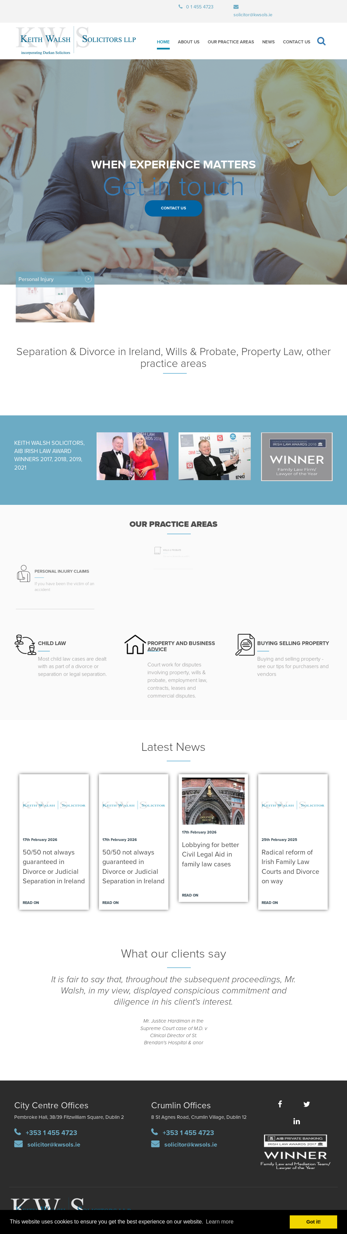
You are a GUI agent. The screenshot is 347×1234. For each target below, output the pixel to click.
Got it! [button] (313, 1222)
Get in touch (173, 186)
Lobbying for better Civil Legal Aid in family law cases (210, 854)
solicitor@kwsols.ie (53, 1144)
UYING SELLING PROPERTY (293, 638)
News (268, 42)
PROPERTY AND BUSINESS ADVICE (180, 642)
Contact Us (296, 42)
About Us (189, 42)
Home (163, 42)
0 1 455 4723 (199, 7)
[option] (173, 1015)
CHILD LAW (53, 638)
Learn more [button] (219, 1222)
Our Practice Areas (231, 42)
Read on (31, 903)
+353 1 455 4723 (51, 1133)
